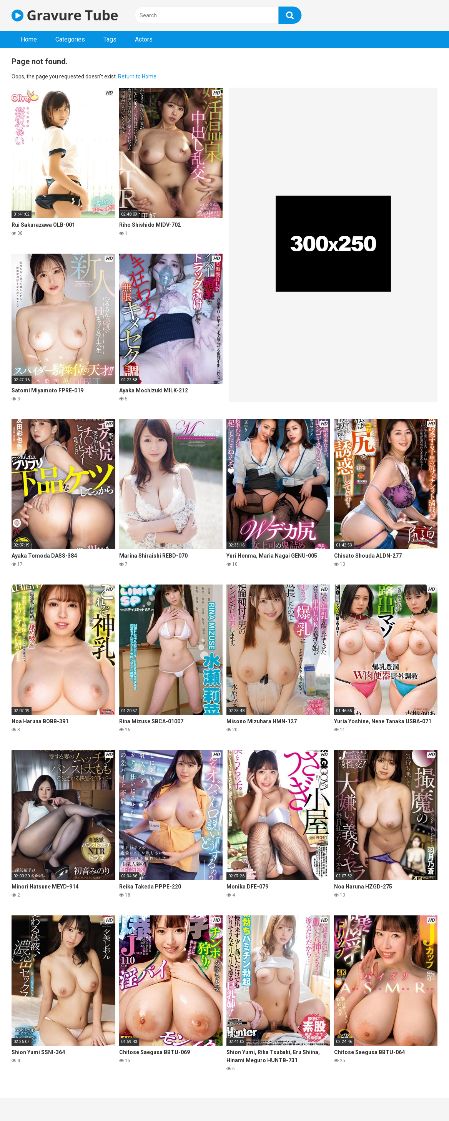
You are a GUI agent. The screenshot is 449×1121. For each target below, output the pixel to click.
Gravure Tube (65, 15)
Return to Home (137, 76)
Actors (144, 39)
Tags (109, 39)
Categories (70, 39)
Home (29, 39)
